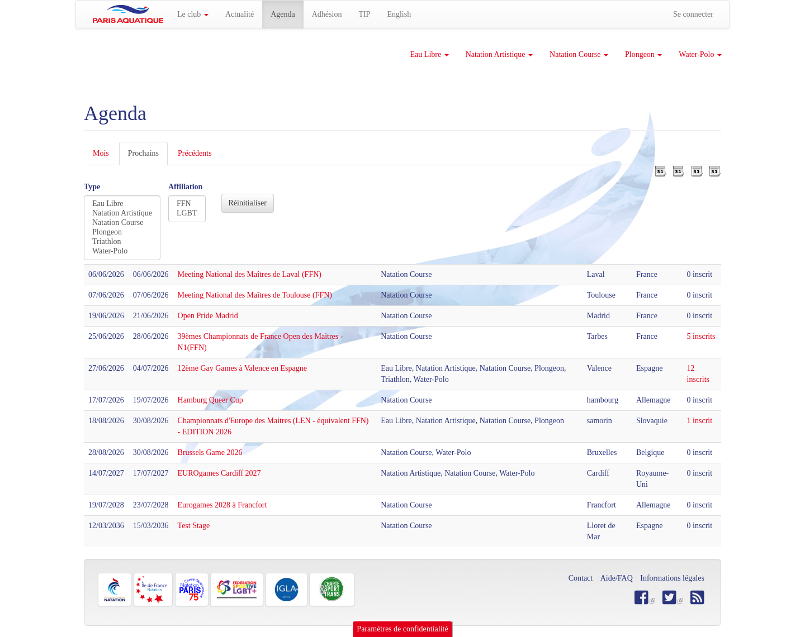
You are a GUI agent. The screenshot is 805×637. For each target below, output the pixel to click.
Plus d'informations (395, 627)
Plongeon (643, 54)
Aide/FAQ (616, 578)
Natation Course (579, 54)
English (399, 14)
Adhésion (327, 14)
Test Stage (194, 525)
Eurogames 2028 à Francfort (222, 505)
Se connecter (693, 14)
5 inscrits (701, 336)
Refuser (702, 620)
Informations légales (672, 578)
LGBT (187, 213)
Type (92, 187)
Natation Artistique (499, 54)
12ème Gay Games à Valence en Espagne (242, 368)
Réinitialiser (248, 203)
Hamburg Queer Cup (210, 400)
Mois (101, 153)
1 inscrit (700, 420)
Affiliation (185, 187)
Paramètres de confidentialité (402, 596)
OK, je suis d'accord (644, 620)
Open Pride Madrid (208, 316)
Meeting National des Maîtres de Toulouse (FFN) (255, 295)
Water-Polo (700, 54)
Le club (193, 14)
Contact (581, 578)
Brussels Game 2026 (210, 452)
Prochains (148, 156)
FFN (187, 204)
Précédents (195, 153)
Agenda (283, 14)
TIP (364, 14)
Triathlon (122, 242)
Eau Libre (429, 54)
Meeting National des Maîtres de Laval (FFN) (249, 274)
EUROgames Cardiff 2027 (219, 473)
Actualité (239, 14)
